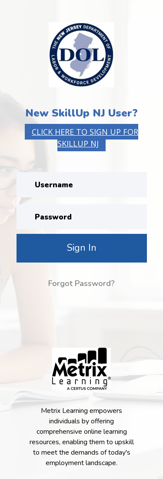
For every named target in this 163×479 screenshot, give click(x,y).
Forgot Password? (81, 283)
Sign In (81, 247)
